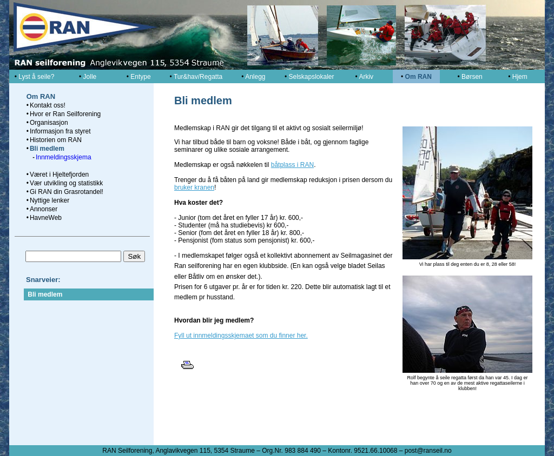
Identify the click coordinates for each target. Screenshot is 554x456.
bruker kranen (194, 187)
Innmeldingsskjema (63, 157)
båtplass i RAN (292, 165)
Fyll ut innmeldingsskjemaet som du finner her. (241, 335)
